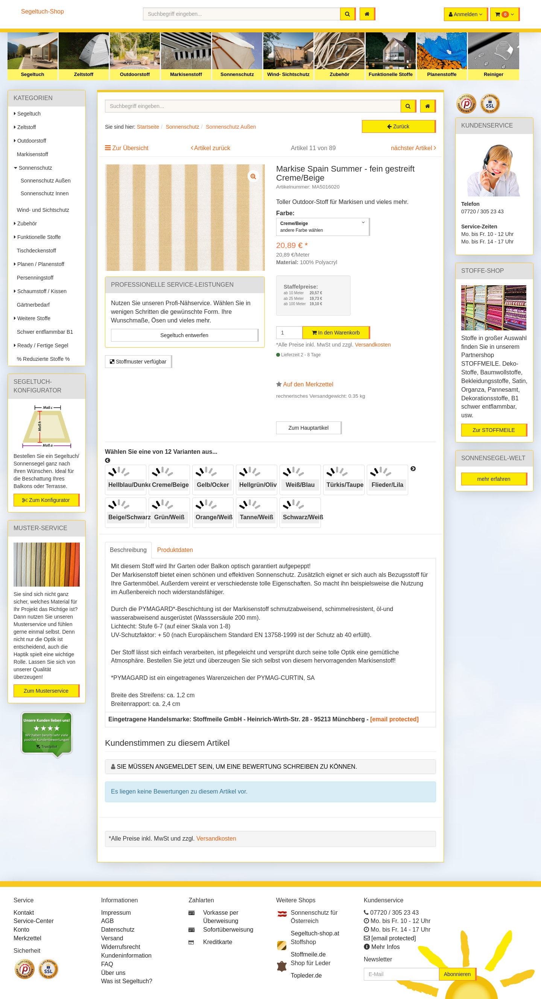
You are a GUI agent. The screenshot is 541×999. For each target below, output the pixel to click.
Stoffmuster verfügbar (138, 362)
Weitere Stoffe (32, 318)
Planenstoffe (441, 74)
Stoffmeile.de (308, 954)
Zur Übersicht (130, 148)
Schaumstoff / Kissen (40, 291)
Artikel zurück (212, 148)
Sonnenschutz (237, 74)
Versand (112, 938)
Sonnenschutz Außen (44, 181)
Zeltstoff (83, 74)
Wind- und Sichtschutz (41, 210)
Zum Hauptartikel (309, 428)
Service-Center (34, 921)
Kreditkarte (217, 942)
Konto (21, 929)
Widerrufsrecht (120, 947)
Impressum (116, 912)
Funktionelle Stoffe (391, 74)
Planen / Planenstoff (39, 264)
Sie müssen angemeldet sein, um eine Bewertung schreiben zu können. (237, 766)
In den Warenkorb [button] (336, 333)
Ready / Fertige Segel (41, 345)
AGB (107, 921)
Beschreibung (128, 550)
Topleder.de (306, 975)
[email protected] (394, 719)
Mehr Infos (385, 947)
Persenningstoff (33, 278)
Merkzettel (27, 938)
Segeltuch (32, 74)
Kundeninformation (126, 955)
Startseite (148, 127)
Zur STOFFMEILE (494, 430)
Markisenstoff (186, 74)
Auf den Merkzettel (308, 384)
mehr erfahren (494, 479)
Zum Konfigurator (46, 500)
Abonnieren (457, 974)
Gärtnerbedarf (32, 305)
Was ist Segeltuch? (126, 981)
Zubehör (340, 74)
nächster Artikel (412, 148)
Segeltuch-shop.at (315, 933)
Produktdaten (175, 550)
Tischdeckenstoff (35, 251)
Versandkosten (373, 345)
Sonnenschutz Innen (43, 193)
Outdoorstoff (135, 74)
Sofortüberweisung (228, 929)
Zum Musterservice (46, 691)
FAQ (107, 964)
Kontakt (24, 912)
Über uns (113, 973)
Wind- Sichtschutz (288, 74)
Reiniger (493, 74)
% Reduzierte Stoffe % (42, 359)
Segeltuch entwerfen (184, 335)
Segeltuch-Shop (42, 11)
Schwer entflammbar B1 (43, 332)
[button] (505, 14)
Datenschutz (118, 929)
